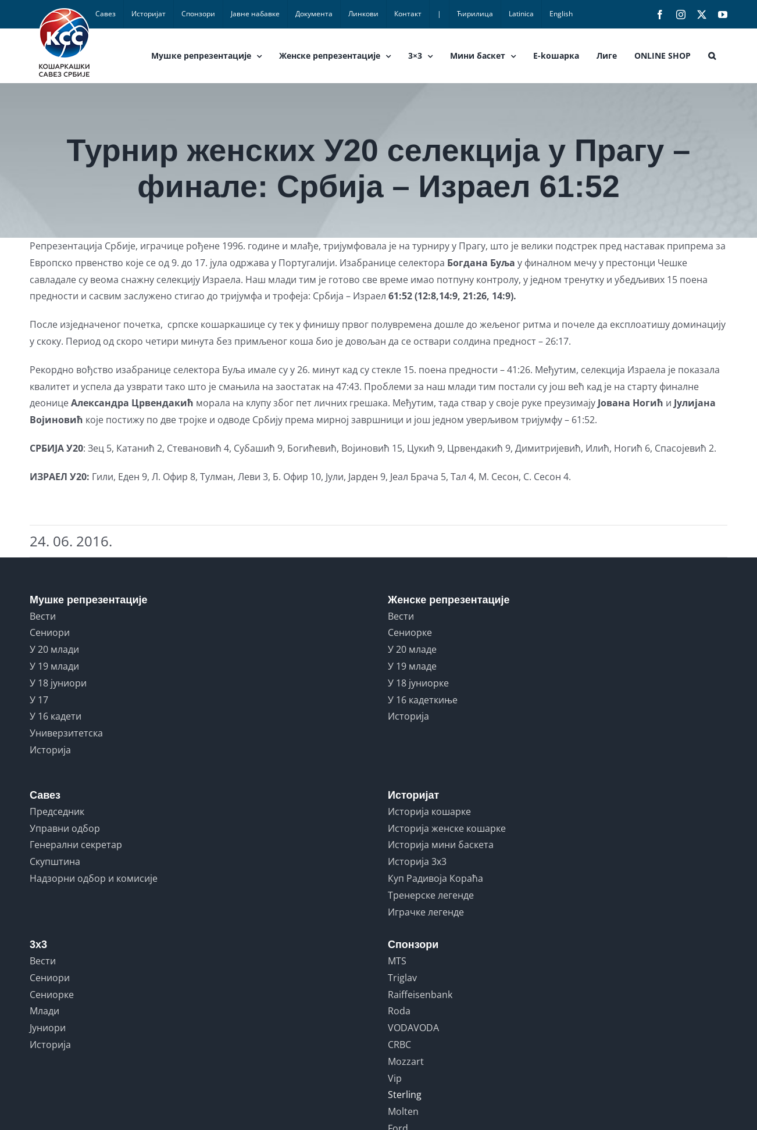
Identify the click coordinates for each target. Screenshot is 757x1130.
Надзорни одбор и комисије (94, 878)
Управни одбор (65, 828)
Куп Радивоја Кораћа (435, 878)
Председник (57, 811)
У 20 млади (54, 649)
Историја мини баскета (441, 844)
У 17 (39, 699)
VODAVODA (413, 1027)
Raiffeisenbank (420, 994)
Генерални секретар (76, 844)
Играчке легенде (426, 912)
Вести (43, 616)
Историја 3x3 (417, 861)
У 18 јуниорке (418, 683)
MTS (397, 960)
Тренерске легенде (431, 895)
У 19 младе (412, 666)
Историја (50, 749)
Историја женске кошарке (447, 828)
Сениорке (410, 632)
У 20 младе (412, 649)
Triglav (402, 977)
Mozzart (406, 1061)
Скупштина (55, 861)
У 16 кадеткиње (423, 699)
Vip (395, 1078)
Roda (399, 1010)
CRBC (399, 1044)
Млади (44, 1010)
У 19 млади (54, 666)
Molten (403, 1111)
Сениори (50, 632)
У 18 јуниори (58, 683)
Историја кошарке (429, 811)
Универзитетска (66, 733)
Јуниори (48, 1027)
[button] (711, 55)
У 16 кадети (55, 716)
